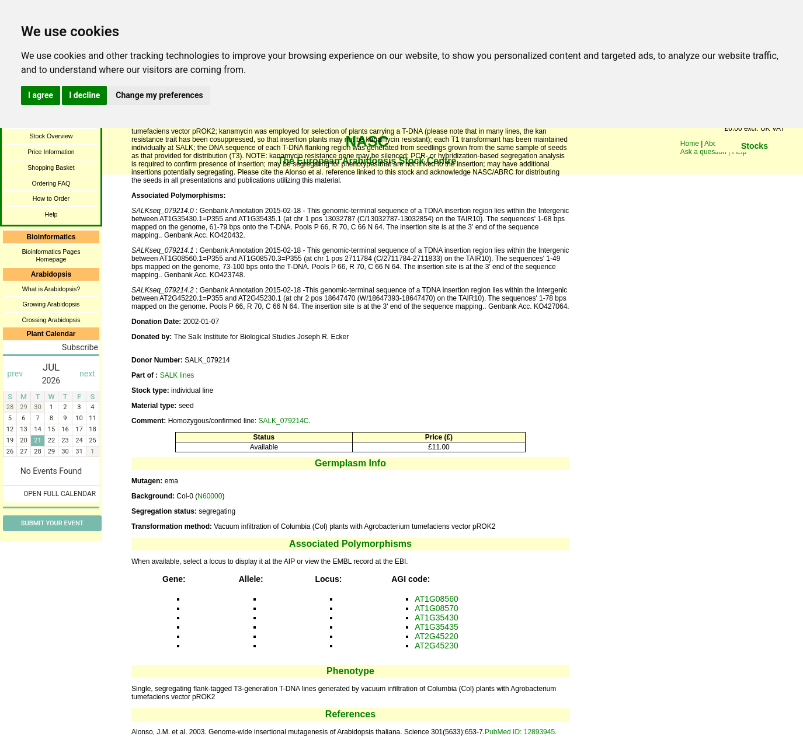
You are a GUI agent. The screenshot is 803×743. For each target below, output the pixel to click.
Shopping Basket (51, 167)
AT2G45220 (436, 636)
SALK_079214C (283, 421)
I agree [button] (40, 95)
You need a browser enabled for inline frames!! (754, 163)
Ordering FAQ (51, 183)
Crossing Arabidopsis (51, 319)
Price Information (51, 151)
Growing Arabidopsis (51, 304)
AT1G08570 (436, 608)
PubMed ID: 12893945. (521, 732)
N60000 (209, 496)
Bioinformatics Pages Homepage (51, 255)
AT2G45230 (436, 645)
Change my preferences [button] (159, 95)
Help (51, 214)
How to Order (51, 198)
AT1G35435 (436, 627)
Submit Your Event (52, 523)
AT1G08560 (436, 599)
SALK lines (177, 375)
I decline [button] (84, 95)
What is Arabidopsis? (51, 288)
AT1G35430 (436, 617)
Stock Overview (50, 135)
